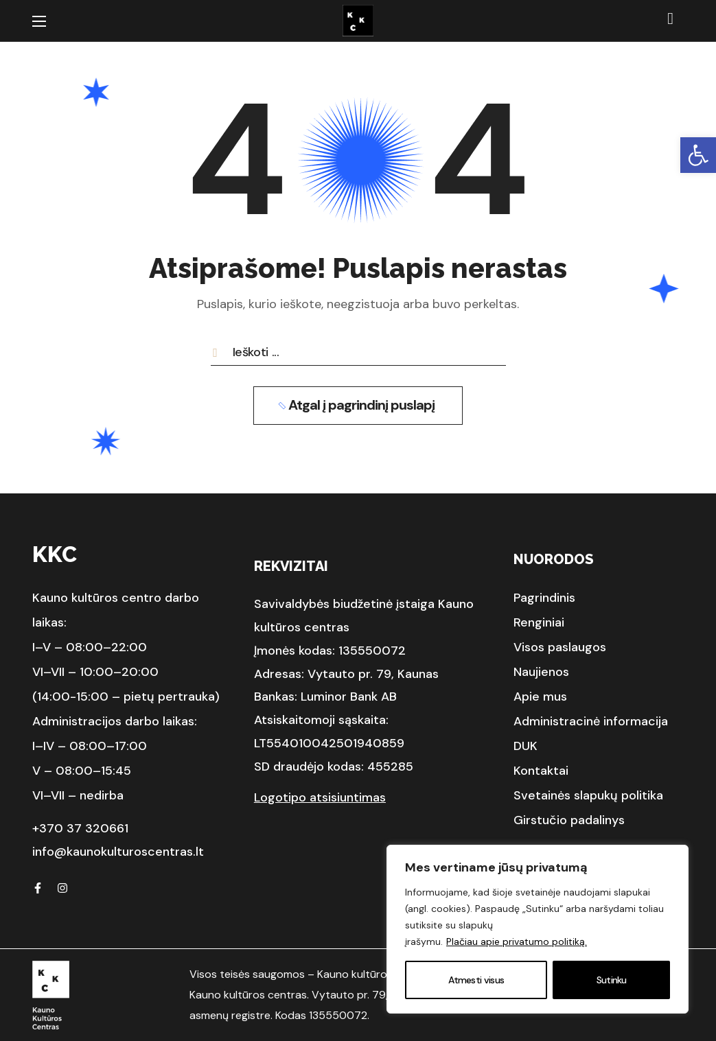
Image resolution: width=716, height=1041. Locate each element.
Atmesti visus (476, 980)
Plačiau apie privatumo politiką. (516, 941)
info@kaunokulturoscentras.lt (118, 851)
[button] (698, 155)
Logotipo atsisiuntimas (320, 797)
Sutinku (612, 980)
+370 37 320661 (80, 828)
